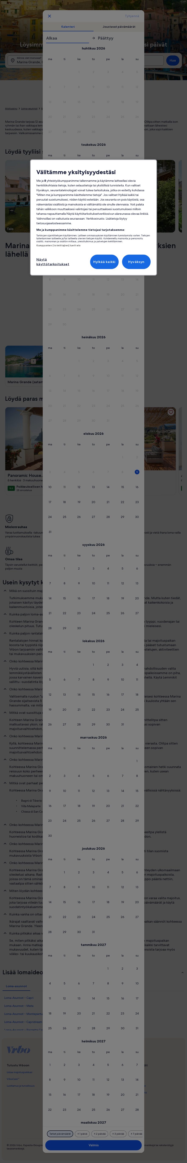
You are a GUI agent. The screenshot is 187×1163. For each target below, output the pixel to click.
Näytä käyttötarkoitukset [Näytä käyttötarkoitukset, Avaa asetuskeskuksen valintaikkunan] (52, 261)
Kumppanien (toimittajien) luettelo (58, 245)
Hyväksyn (136, 262)
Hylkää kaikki (104, 262)
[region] (93, 217)
